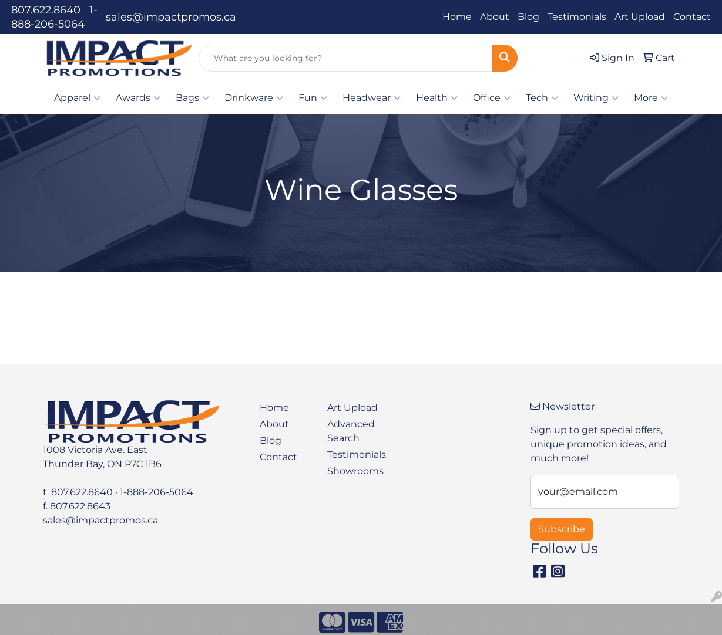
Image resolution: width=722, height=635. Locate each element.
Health (437, 98)
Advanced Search (351, 431)
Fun (312, 98)
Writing (596, 98)
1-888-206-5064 (156, 492)
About (494, 16)
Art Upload (639, 16)
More (651, 98)
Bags (192, 98)
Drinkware (253, 98)
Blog (528, 16)
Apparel (77, 98)
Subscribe (561, 529)
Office (492, 98)
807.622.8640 (45, 10)
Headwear (371, 98)
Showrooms (354, 471)
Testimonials (577, 16)
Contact (692, 16)
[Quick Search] (346, 58)
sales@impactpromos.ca (171, 17)
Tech (542, 98)
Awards (138, 98)
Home (457, 16)
